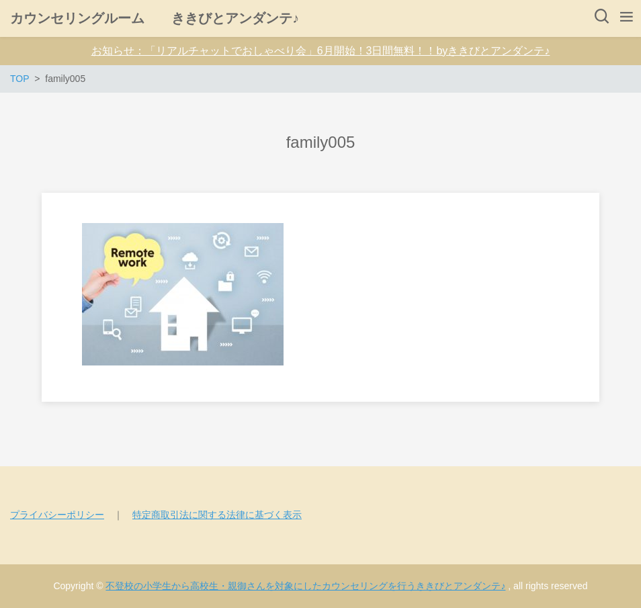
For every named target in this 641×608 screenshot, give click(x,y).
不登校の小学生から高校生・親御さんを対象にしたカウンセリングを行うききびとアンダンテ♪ (305, 585)
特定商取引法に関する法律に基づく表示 (217, 514)
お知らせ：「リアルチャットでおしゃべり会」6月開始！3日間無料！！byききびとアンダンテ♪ (320, 50)
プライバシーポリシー (57, 514)
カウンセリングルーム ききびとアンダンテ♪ (154, 18)
